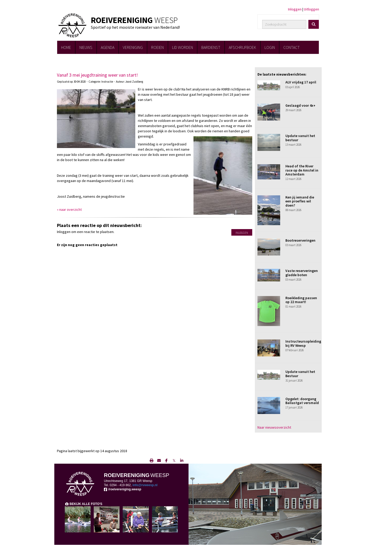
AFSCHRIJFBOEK (242, 47)
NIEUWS (85, 47)
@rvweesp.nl (144, 485)
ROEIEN (157, 47)
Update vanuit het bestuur (300, 137)
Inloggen (295, 9)
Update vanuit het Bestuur (300, 373)
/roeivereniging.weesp (122, 489)
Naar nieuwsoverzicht (274, 427)
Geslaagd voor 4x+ (300, 105)
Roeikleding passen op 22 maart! (301, 300)
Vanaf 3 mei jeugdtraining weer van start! (97, 75)
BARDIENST (210, 47)
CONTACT (291, 47)
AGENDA (107, 47)
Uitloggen (311, 9)
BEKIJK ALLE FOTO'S (83, 504)
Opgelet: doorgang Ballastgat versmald (302, 400)
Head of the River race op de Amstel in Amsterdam (301, 170)
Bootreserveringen (300, 240)
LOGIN (270, 47)
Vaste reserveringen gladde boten (301, 272)
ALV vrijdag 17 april (300, 82)
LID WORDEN (182, 47)
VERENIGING (133, 47)
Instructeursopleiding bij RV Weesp (303, 343)
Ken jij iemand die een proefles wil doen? (299, 201)
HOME (66, 47)
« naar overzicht (69, 209)
